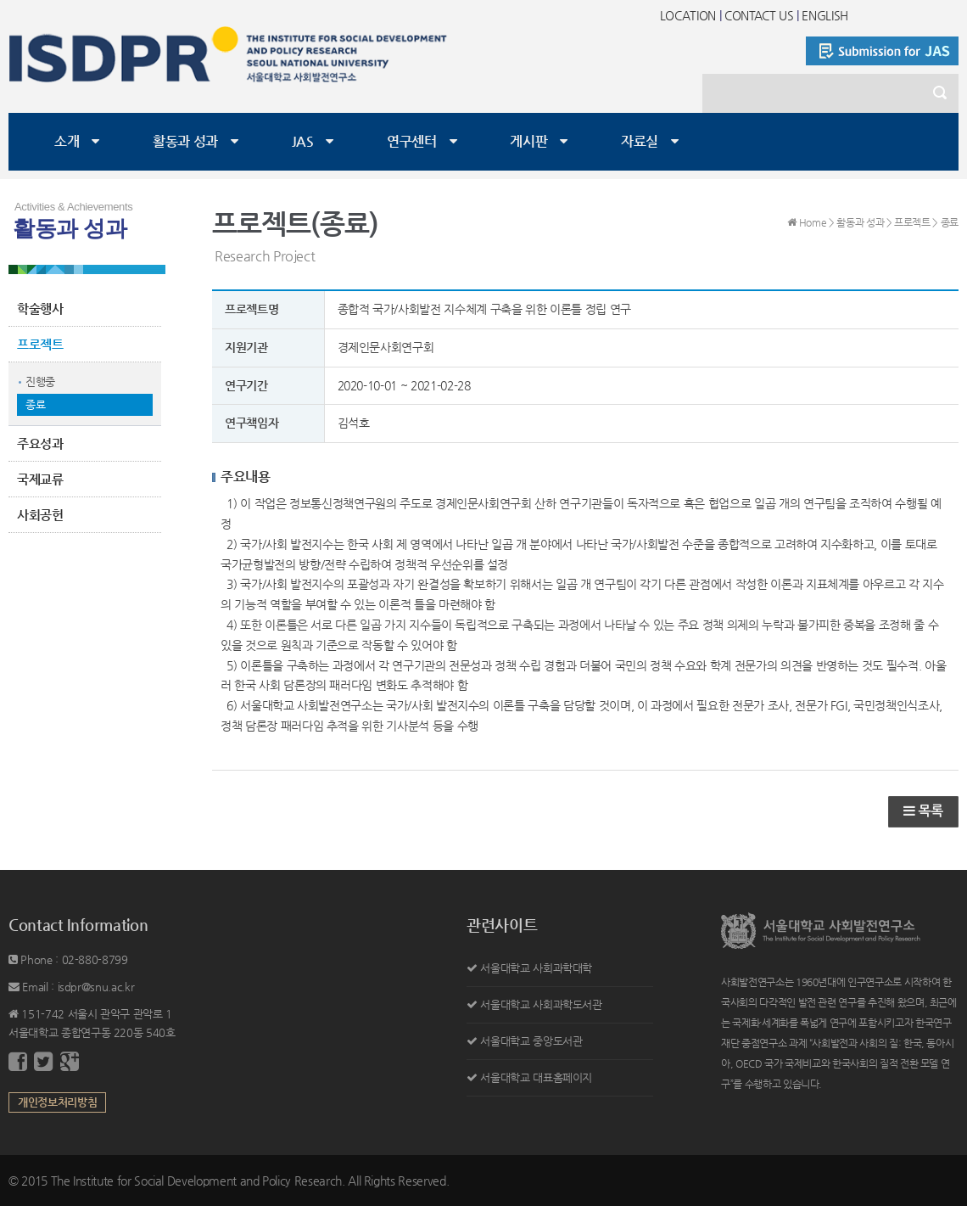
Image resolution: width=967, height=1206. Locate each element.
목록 (923, 811)
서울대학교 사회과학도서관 (540, 1004)
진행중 (40, 381)
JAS (303, 141)
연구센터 (412, 141)
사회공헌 (40, 515)
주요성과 (40, 443)
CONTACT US (759, 15)
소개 (66, 141)
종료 (35, 404)
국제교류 (40, 479)
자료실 (639, 141)
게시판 (528, 141)
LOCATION (688, 15)
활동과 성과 (185, 141)
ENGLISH (825, 15)
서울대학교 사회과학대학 (536, 968)
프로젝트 (40, 344)
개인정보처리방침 (57, 1102)
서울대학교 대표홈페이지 (536, 1077)
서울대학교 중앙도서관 (531, 1041)
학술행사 (40, 308)
